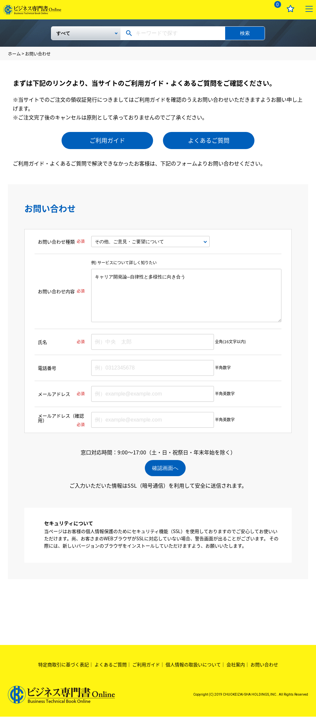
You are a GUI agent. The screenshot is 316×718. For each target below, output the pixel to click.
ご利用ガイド (107, 140)
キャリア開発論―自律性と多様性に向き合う (186, 295)
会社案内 (235, 665)
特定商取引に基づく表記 (63, 665)
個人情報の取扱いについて (193, 665)
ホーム (14, 53)
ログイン (256, 9)
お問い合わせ (264, 665)
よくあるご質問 (208, 140)
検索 (245, 33)
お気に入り (290, 9)
